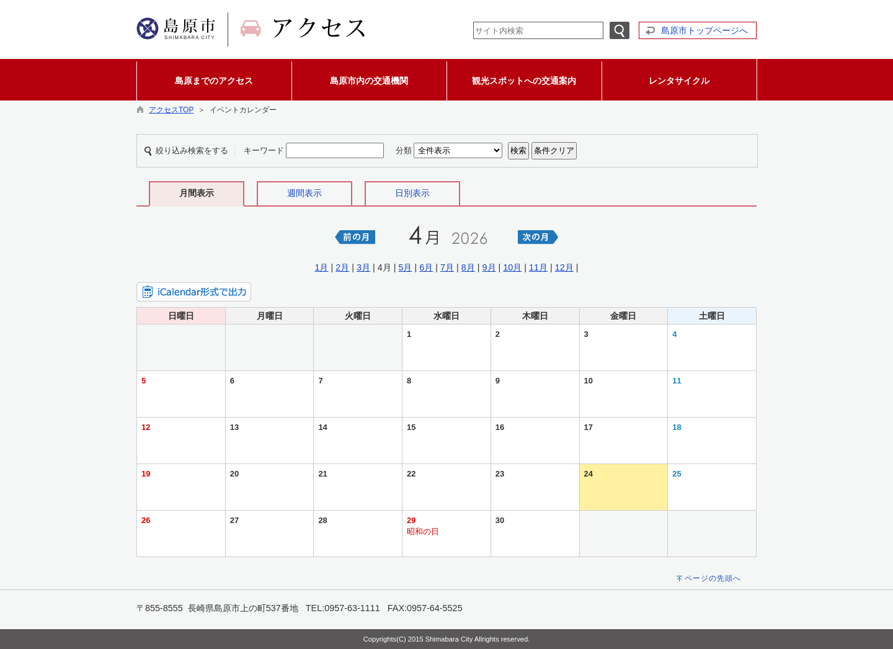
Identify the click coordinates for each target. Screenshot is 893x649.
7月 (447, 267)
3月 (363, 267)
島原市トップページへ (704, 30)
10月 (512, 267)
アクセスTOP (171, 109)
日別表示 (412, 193)
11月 (538, 267)
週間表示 (304, 193)
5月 (405, 267)
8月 (468, 267)
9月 (489, 267)
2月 (342, 267)
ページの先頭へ (713, 578)
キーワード (264, 150)
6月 (426, 267)
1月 (321, 267)
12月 (564, 267)
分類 (404, 150)
